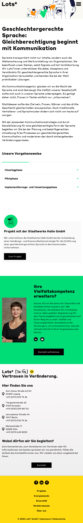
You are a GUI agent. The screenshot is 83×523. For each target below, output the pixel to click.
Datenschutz (59, 519)
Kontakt (41, 465)
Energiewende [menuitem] (41, 495)
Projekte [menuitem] (41, 491)
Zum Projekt (15, 256)
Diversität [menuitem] (41, 500)
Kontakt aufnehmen (48, 351)
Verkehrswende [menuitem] (41, 505)
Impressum (45, 519)
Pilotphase (41, 178)
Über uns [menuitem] (41, 510)
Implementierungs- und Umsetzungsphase (41, 187)
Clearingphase (41, 169)
